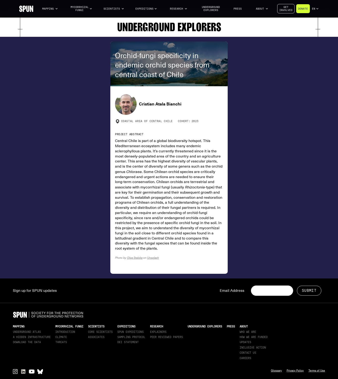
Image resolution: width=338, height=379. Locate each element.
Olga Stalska (134, 257)
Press (238, 8)
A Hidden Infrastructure (32, 337)
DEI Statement (128, 342)
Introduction (65, 332)
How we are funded (254, 337)
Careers (245, 358)
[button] (50, 9)
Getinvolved (285, 9)
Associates (96, 337)
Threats (61, 342)
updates (245, 342)
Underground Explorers (211, 9)
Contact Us (248, 352)
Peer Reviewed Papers (166, 337)
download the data (27, 342)
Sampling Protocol (131, 337)
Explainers (158, 332)
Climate (61, 337)
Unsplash (153, 257)
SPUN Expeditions (130, 332)
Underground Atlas (27, 332)
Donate (303, 8)
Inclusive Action (253, 347)
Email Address (232, 290)
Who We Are (248, 332)
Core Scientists (100, 332)
